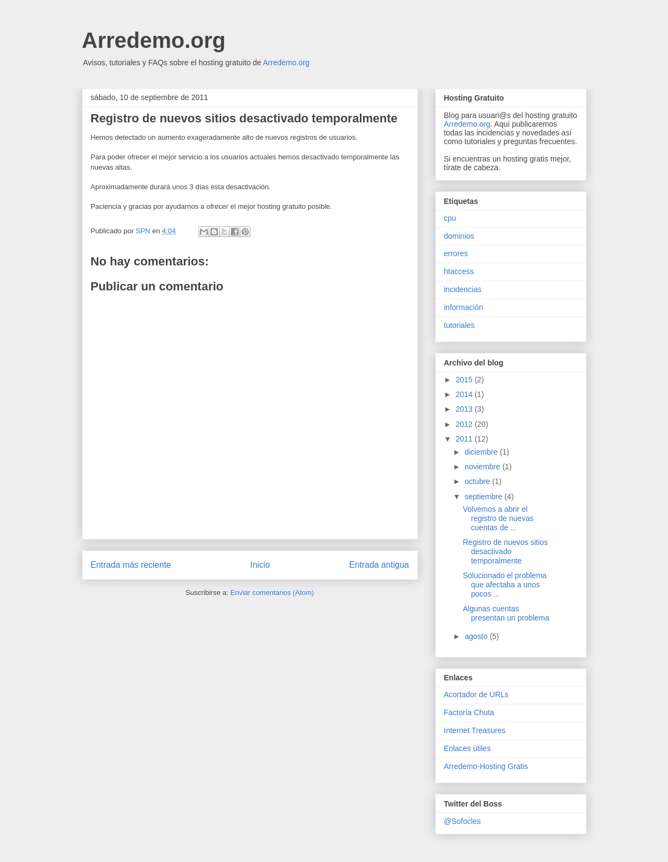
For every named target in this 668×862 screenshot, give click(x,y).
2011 (465, 439)
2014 (465, 394)
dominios (459, 236)
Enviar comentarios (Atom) (272, 592)
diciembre (482, 452)
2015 (465, 379)
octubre (478, 481)
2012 (465, 424)
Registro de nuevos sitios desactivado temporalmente (505, 551)
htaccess (459, 271)
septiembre (484, 496)
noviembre (483, 466)
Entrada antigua (379, 564)
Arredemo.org (154, 40)
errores (456, 253)
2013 (465, 409)
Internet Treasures (475, 730)
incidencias (463, 289)
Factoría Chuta (469, 712)
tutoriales (459, 325)
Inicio (260, 564)
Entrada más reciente (131, 564)
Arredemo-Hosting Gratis (486, 766)
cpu (450, 218)
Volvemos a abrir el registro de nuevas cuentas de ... (498, 518)
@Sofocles (462, 821)
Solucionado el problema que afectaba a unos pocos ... (504, 584)
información (463, 307)
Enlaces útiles (467, 748)
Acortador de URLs (476, 694)
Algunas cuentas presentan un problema (506, 613)
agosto (477, 636)
